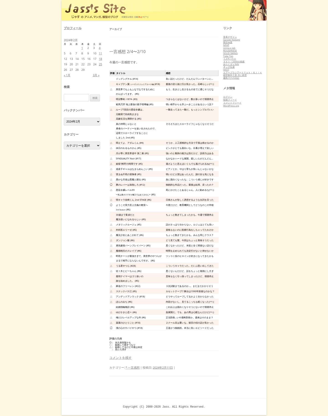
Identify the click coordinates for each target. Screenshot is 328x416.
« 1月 (67, 75)
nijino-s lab (229, 47)
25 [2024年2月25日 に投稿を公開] (100, 64)
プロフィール (73, 28)
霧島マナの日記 (231, 77)
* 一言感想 (133, 367)
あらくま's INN (231, 64)
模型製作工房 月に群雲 (235, 75)
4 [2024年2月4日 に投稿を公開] (99, 48)
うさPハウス (229, 58)
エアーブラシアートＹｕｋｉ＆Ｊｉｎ (242, 72)
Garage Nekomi (231, 39)
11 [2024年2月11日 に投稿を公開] (100, 53)
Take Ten (228, 56)
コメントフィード (232, 102)
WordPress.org (231, 105)
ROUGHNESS (230, 50)
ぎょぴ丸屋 (229, 67)
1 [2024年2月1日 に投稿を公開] (82, 48)
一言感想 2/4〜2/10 (127, 51)
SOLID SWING (230, 53)
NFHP (226, 45)
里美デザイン (230, 36)
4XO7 (226, 69)
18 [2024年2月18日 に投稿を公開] (100, 59)
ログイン (227, 96)
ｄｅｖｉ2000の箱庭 (234, 61)
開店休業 (227, 42)
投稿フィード (230, 99)
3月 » (96, 75)
